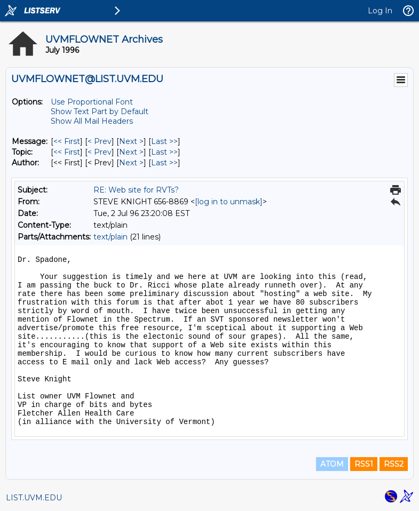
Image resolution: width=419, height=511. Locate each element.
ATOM (332, 464)
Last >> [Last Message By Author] (164, 162)
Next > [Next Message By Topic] (131, 152)
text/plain (110, 237)
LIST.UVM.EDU (34, 497)
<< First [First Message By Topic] (66, 152)
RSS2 (394, 464)
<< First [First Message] (66, 141)
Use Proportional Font (92, 102)
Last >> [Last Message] (164, 141)
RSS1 (363, 464)
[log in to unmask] (229, 201)
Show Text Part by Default (99, 111)
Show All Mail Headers (92, 121)
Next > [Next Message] (131, 141)
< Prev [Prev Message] (100, 141)
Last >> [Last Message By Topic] (164, 152)
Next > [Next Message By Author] (131, 162)
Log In (380, 10)
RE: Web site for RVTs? (136, 190)
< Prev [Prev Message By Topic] (100, 152)
